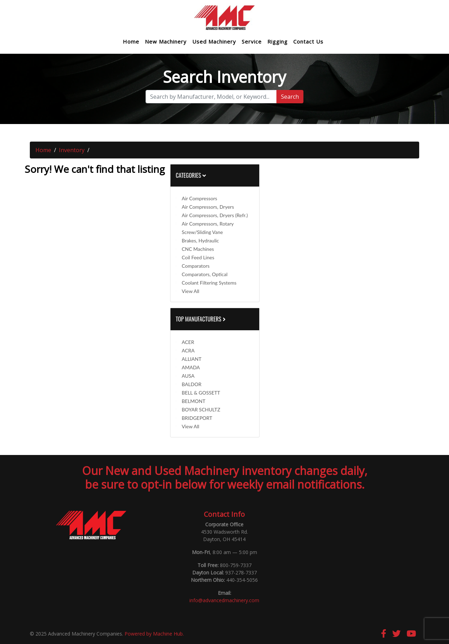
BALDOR (191, 384)
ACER (188, 342)
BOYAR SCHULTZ (201, 409)
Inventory (72, 150)
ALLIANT (191, 359)
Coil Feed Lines (198, 257)
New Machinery (166, 41)
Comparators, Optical (205, 274)
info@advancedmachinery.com (224, 600)
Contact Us (308, 41)
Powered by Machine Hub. (154, 633)
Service (252, 41)
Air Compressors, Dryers (208, 207)
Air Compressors (199, 198)
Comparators (195, 266)
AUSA (188, 376)
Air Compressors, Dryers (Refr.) (215, 215)
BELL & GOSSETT (201, 393)
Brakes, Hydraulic (200, 240)
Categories (191, 175)
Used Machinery (214, 41)
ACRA (188, 350)
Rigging (277, 41)
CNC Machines (198, 249)
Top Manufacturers (201, 319)
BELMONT (194, 401)
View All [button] (190, 291)
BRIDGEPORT (197, 418)
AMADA (191, 367)
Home (131, 41)
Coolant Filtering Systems (209, 283)
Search (290, 96)
